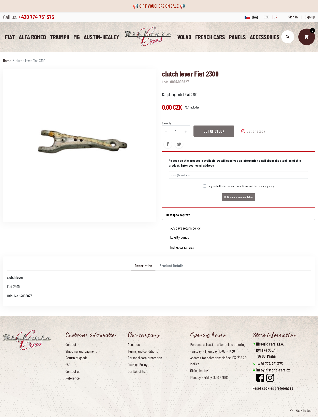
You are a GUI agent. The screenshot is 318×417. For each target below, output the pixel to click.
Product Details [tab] (171, 265)
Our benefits (136, 371)
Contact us (73, 371)
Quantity (166, 123)
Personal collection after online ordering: (218, 344)
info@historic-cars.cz (273, 369)
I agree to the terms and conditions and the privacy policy (241, 186)
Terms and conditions (143, 351)
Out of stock (213, 131)
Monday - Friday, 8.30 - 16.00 (209, 377)
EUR (274, 16)
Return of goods (76, 357)
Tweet (179, 144)
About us (134, 344)
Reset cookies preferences (272, 388)
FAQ (68, 364)
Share (168, 144)
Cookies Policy (137, 364)
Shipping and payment (81, 351)
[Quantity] (176, 131)
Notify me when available (238, 197)
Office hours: (199, 370)
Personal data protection (145, 357)
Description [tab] (143, 265)
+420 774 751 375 (269, 363)
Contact (71, 344)
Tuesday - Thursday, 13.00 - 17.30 (212, 351)
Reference (73, 377)
